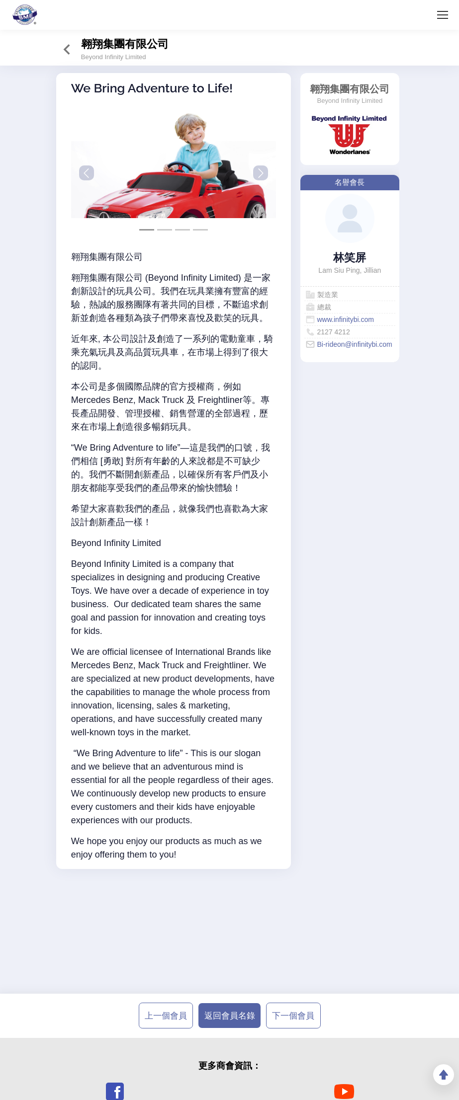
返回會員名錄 (229, 1015)
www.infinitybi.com (345, 319)
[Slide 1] (164, 230)
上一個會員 (166, 1015)
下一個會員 (293, 1015)
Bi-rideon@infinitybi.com (354, 344)
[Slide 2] (182, 230)
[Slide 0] (146, 230)
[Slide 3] (200, 230)
